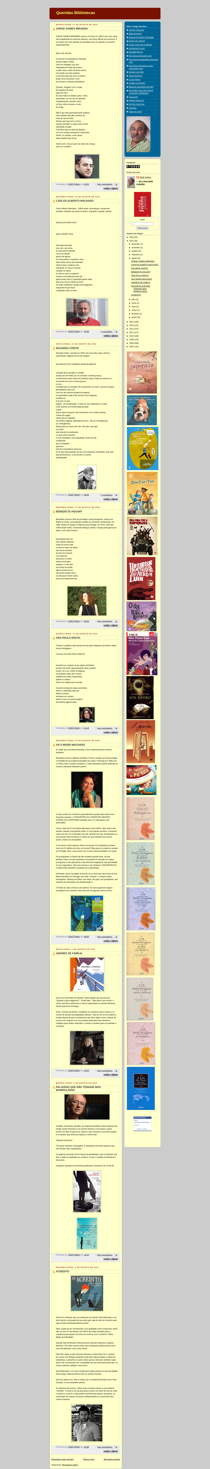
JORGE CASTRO (136, 72)
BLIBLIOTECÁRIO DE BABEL (141, 38)
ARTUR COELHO (136, 30)
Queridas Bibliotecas (75, 12)
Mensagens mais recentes (62, 1459)
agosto (135, 258)
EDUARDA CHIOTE (67, 348)
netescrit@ (133, 97)
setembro (136, 255)
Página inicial (88, 1459)
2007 (131, 347)
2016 (131, 237)
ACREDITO (62, 1271)
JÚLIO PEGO (134, 80)
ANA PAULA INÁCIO (68, 637)
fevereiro (136, 314)
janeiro (135, 317)
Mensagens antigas (112, 1459)
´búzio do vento (135, 112)
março (135, 310)
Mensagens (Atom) (70, 1465)
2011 (131, 332)
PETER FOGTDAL (137, 104)
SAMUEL (133, 108)
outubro (135, 251)
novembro (136, 248)
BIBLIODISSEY (135, 34)
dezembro (136, 244)
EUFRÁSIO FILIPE (137, 49)
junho (134, 303)
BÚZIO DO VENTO (137, 41)
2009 (131, 340)
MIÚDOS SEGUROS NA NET (141, 87)
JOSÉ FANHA (145, 177)
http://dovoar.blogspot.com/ (140, 56)
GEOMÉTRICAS (136, 52)
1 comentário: (107, 332)
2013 (131, 325)
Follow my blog (142, 1129)
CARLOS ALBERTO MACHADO (75, 200)
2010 (131, 336)
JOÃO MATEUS (135, 76)
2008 (131, 343)
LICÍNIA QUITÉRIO (137, 83)
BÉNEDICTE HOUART (69, 511)
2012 (131, 329)
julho (134, 299)
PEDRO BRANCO (136, 101)
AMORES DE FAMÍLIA (69, 953)
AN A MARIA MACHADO (70, 744)
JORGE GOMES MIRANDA (72, 28)
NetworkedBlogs (140, 1117)
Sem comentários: (105, 184)
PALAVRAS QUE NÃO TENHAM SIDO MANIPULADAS (140, 288)
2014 (131, 322)
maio (134, 307)
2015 (131, 241)
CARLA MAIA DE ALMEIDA (140, 45)
